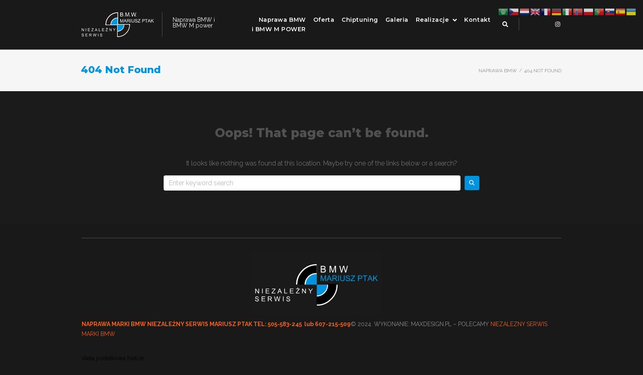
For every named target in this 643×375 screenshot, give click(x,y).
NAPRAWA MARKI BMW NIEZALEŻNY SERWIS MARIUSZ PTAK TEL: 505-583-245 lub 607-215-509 (216, 324)
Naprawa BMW (498, 71)
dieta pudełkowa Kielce (113, 358)
